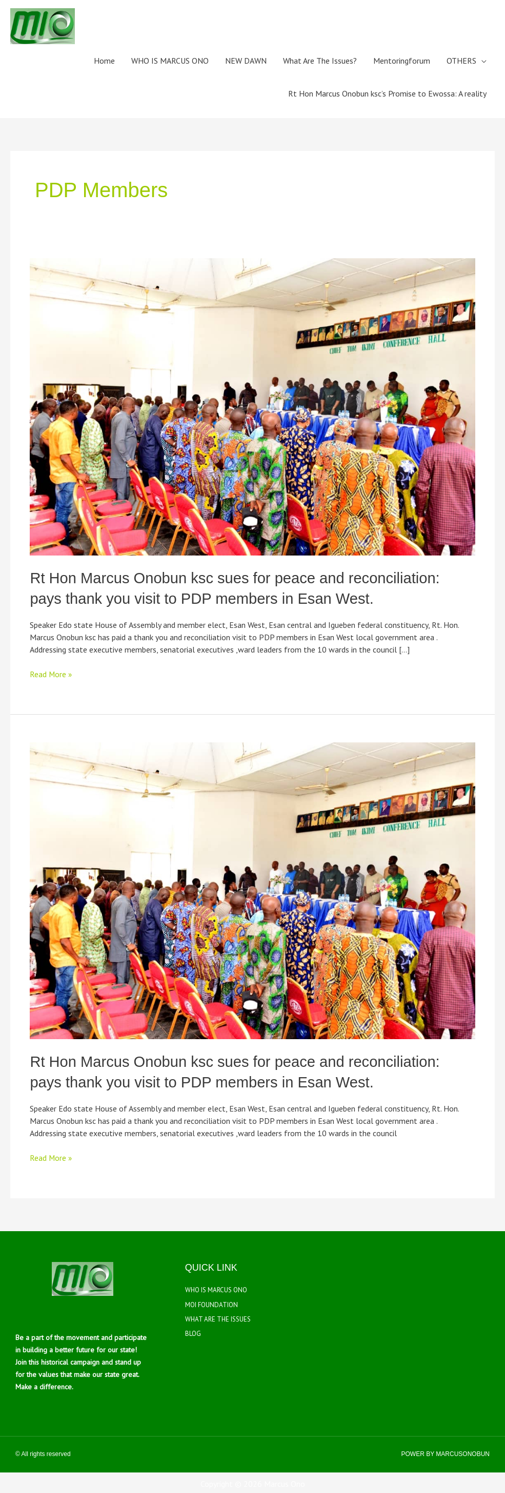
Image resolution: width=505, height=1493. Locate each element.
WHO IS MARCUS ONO (170, 60)
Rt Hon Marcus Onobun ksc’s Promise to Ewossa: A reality (387, 93)
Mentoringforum (401, 60)
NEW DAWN (246, 60)
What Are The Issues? (320, 60)
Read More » (51, 672)
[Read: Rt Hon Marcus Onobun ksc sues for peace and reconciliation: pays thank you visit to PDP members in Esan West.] (252, 405)
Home (104, 60)
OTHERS (461, 60)
